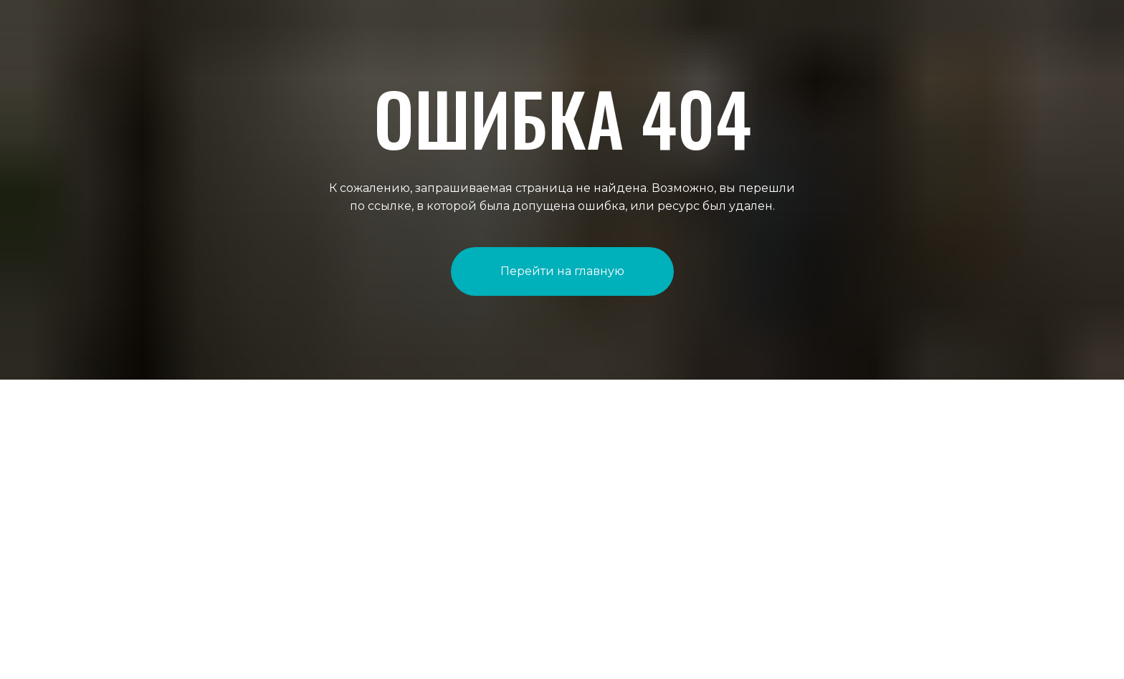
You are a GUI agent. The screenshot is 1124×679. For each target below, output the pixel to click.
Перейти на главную (562, 271)
